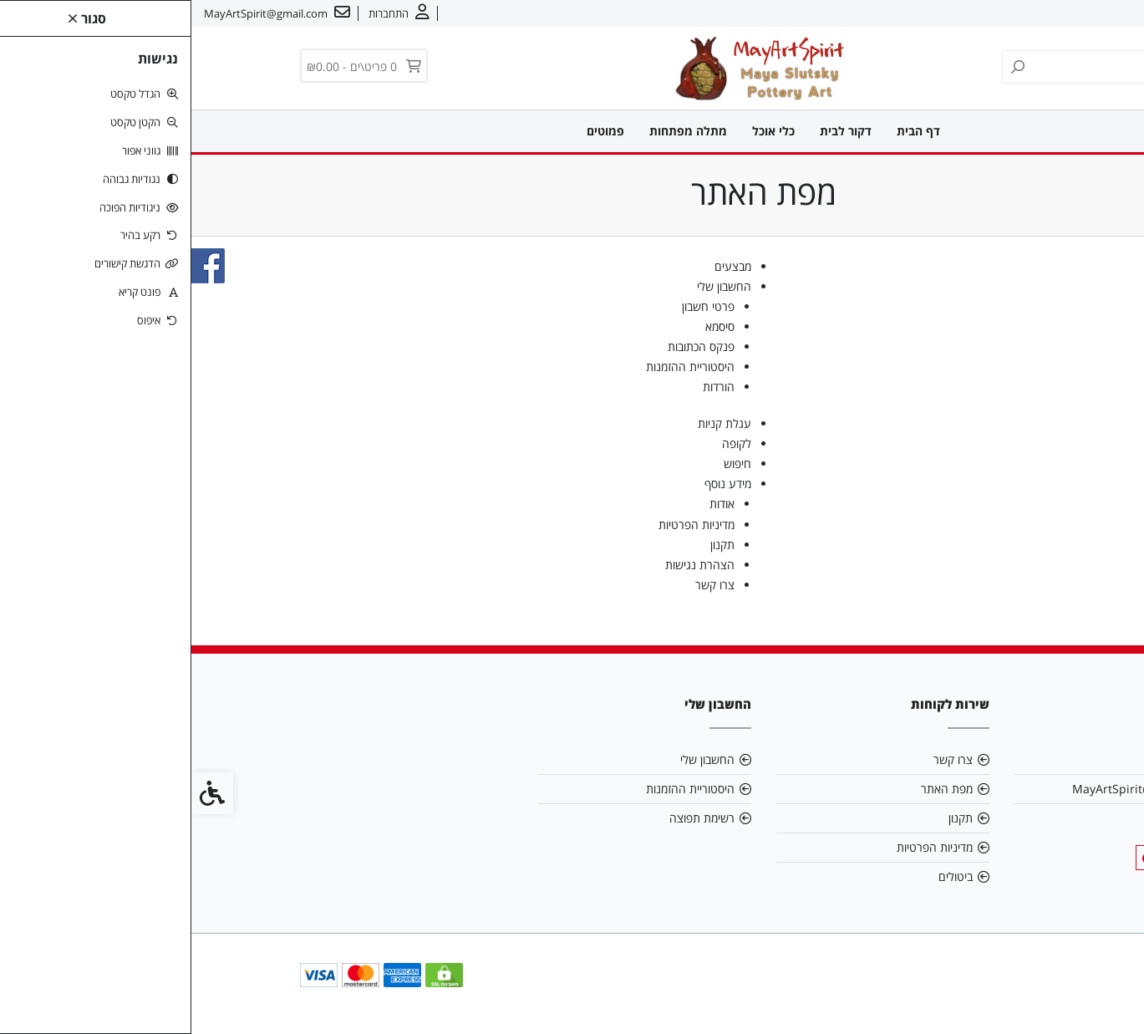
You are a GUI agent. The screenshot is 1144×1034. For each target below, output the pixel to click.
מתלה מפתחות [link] (497, 131)
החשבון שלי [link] (533, 286)
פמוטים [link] (414, 131)
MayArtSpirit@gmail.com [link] (950, 789)
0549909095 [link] (986, 818)
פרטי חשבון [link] (517, 306)
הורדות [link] (527, 387)
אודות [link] (1079, 13)
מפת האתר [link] (755, 789)
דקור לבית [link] (654, 131)
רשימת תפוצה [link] (510, 818)
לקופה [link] (545, 443)
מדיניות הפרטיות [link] (505, 524)
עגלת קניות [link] (533, 423)
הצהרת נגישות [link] (508, 565)
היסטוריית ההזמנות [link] (499, 366)
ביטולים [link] (764, 876)
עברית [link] (982, 13)
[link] (1106, 996)
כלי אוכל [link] (582, 131)
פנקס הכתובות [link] (509, 346)
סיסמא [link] (528, 326)
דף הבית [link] (727, 131)
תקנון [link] (531, 545)
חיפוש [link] (546, 463)
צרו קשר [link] (1031, 13)
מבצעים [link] (541, 266)
